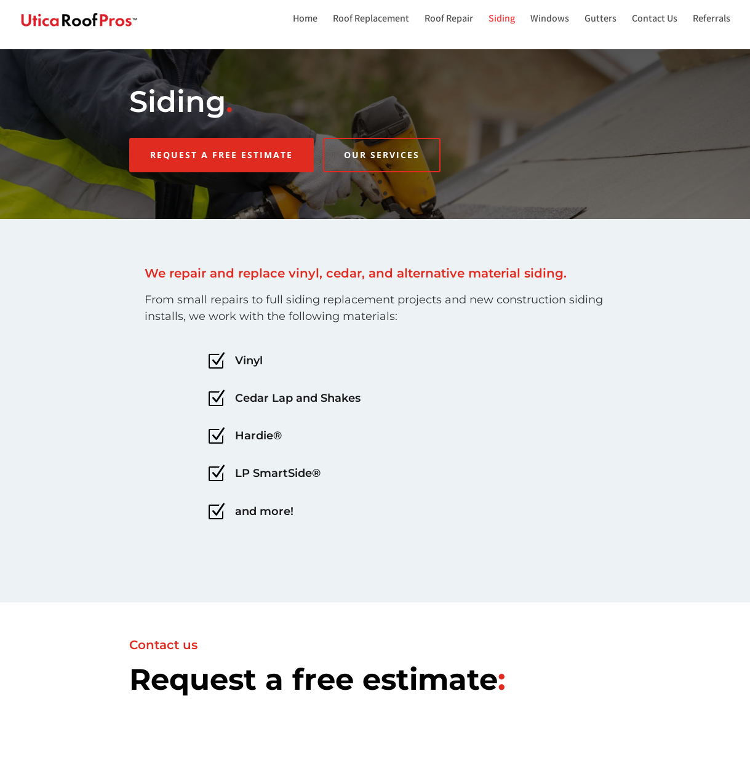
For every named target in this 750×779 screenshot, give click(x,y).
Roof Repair (449, 20)
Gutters (600, 20)
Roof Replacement (371, 20)
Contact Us (654, 20)
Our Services (382, 155)
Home (305, 20)
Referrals (711, 20)
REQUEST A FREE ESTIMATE (221, 155)
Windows (549, 20)
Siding (502, 20)
